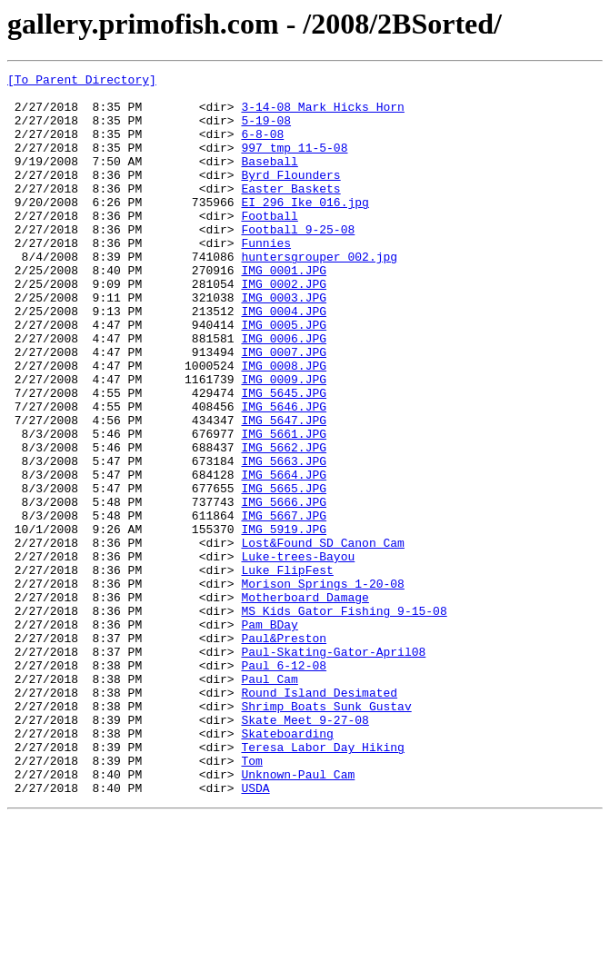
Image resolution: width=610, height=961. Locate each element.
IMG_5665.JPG (283, 572)
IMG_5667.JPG (283, 605)
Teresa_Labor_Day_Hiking (322, 883)
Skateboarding (287, 866)
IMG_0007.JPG (283, 409)
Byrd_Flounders (290, 196)
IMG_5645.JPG (283, 458)
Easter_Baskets (290, 212)
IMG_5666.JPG (283, 588)
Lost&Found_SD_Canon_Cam (322, 637)
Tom (251, 899)
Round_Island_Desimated (319, 817)
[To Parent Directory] (81, 82)
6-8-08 (262, 147)
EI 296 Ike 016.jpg (304, 229)
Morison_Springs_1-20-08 (322, 687)
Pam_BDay (269, 736)
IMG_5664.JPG (283, 556)
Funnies (266, 278)
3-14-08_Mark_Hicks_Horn (322, 114)
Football (269, 245)
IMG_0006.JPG (283, 392)
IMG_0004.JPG (283, 360)
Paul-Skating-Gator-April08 (333, 768)
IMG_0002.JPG (283, 327)
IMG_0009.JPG (283, 441)
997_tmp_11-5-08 (294, 163)
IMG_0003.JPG (283, 343)
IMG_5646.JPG (283, 474)
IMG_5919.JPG (283, 621)
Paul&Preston (283, 752)
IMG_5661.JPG (283, 507)
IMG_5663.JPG (283, 539)
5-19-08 (266, 131)
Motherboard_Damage (304, 703)
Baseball (269, 180)
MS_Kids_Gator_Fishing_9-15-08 (343, 719)
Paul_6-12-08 (283, 785)
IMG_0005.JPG (283, 376)
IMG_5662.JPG (283, 523)
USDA (255, 932)
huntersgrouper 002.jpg (319, 294)
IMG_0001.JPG (283, 310)
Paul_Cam (269, 801)
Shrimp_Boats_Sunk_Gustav (326, 834)
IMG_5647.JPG (283, 490)
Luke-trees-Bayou (298, 654)
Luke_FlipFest (287, 670)
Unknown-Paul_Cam (298, 915)
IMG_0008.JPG (283, 425)
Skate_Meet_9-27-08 (304, 850)
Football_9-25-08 (298, 261)
